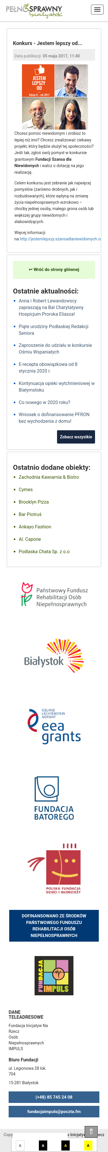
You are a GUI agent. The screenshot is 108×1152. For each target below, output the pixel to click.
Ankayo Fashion (35, 527)
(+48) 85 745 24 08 (53, 1097)
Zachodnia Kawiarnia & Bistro (49, 477)
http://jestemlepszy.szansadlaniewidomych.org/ (63, 239)
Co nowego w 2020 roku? (44, 402)
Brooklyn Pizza (34, 502)
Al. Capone (30, 539)
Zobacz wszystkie (76, 437)
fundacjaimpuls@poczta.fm (54, 1111)
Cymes (26, 489)
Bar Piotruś (30, 514)
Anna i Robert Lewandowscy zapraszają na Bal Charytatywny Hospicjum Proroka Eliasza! (51, 307)
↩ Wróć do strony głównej (54, 269)
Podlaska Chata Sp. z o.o (44, 551)
